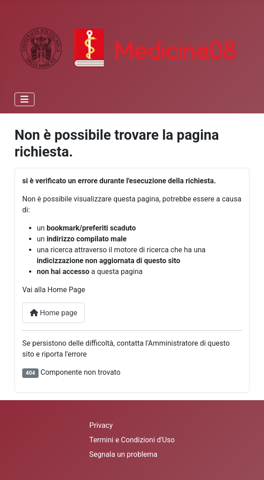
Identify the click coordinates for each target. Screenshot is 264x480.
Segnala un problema (123, 454)
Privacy (101, 425)
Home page (53, 313)
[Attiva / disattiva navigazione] (24, 99)
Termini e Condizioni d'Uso (132, 440)
